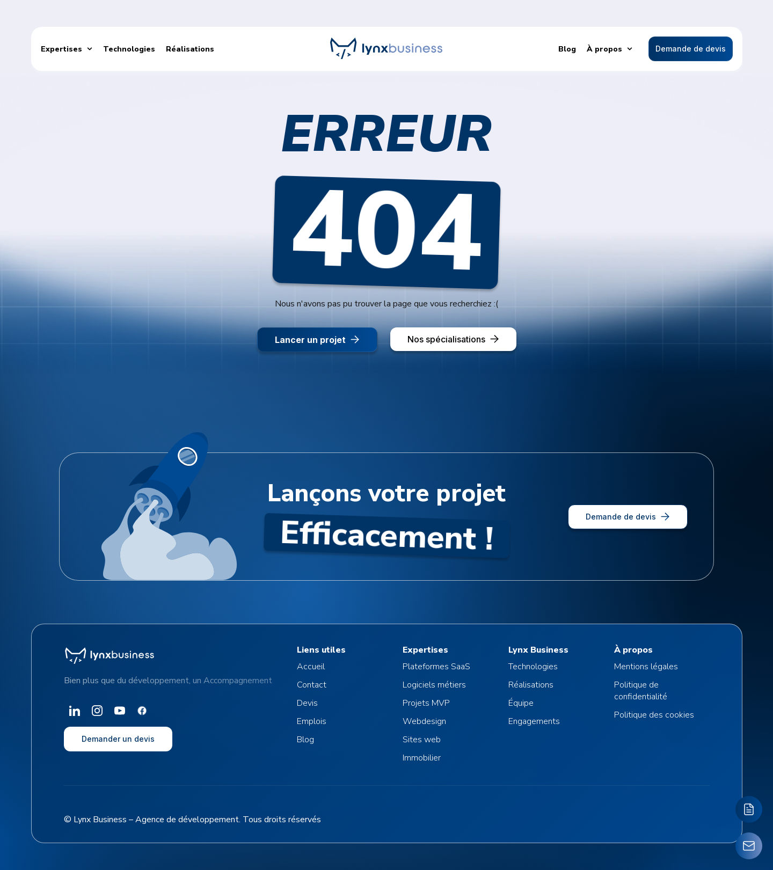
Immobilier (422, 758)
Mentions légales (646, 666)
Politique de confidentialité (640, 691)
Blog (305, 739)
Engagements (534, 721)
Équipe (521, 703)
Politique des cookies (654, 715)
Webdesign (424, 721)
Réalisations (530, 685)
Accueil (311, 666)
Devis (307, 703)
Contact (311, 685)
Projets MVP (426, 703)
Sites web (422, 739)
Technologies (533, 666)
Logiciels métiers (434, 685)
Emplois (311, 721)
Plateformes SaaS (436, 666)
